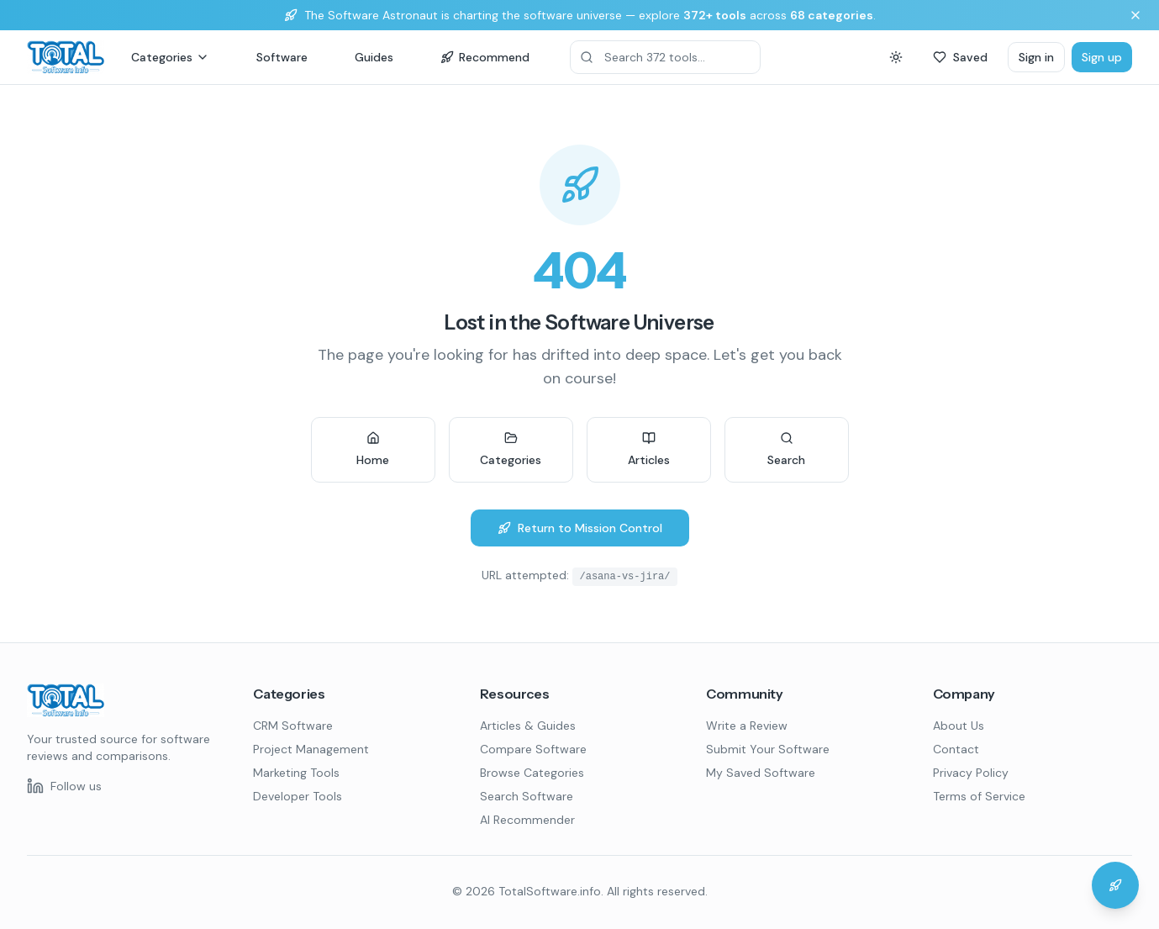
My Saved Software (760, 772)
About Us (958, 725)
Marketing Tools (296, 772)
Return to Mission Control (580, 528)
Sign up (1102, 57)
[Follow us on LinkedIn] (64, 786)
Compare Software (533, 749)
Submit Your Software (768, 749)
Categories (170, 57)
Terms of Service (979, 796)
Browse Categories (532, 772)
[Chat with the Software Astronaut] (1115, 885)
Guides (374, 57)
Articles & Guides (528, 725)
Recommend (484, 57)
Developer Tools (297, 796)
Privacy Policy (971, 772)
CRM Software (293, 725)
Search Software (526, 796)
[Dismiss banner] (1135, 15)
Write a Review (747, 725)
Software (282, 57)
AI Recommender (527, 819)
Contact (956, 749)
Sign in (1036, 57)
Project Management (311, 749)
